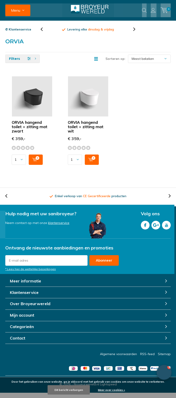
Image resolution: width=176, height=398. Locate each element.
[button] (164, 372)
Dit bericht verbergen (68, 390)
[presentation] (44, 34)
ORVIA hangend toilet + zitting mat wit (85, 131)
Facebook (145, 229)
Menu (15, 10)
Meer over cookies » (111, 390)
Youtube (166, 229)
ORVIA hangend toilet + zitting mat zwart (29, 131)
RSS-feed (147, 359)
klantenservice (58, 228)
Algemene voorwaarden (118, 359)
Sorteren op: (115, 64)
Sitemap (164, 359)
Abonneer (104, 265)
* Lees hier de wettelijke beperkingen (30, 274)
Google (155, 229)
